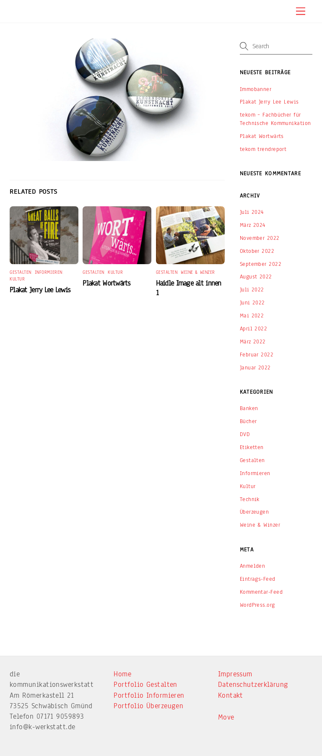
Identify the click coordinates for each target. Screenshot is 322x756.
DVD (245, 434)
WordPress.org (257, 605)
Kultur (17, 279)
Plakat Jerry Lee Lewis (40, 290)
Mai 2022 (252, 316)
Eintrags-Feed (257, 579)
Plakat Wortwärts (106, 283)
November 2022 (260, 238)
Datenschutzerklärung (253, 684)
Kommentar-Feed (261, 592)
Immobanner (256, 89)
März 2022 (253, 342)
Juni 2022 (252, 303)
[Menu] (300, 11)
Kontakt (230, 695)
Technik (250, 499)
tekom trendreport (263, 149)
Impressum (235, 674)
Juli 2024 (252, 212)
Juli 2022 (252, 290)
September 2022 (260, 264)
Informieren (48, 272)
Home (122, 674)
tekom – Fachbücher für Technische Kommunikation (275, 119)
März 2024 (253, 225)
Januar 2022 (255, 368)
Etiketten (252, 447)
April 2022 (253, 329)
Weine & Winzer (198, 272)
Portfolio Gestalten (145, 684)
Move (226, 717)
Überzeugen (254, 512)
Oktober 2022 (257, 251)
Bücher (248, 421)
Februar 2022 (256, 355)
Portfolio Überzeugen (148, 706)
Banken (249, 408)
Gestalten (20, 272)
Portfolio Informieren (149, 695)
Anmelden (252, 566)
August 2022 (256, 277)
